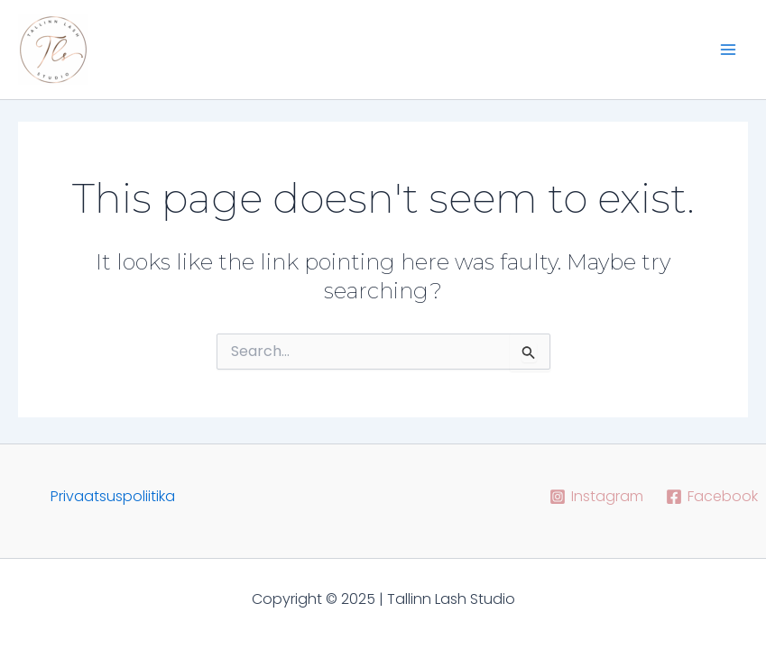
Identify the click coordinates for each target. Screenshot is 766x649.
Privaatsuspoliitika (113, 496)
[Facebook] (711, 497)
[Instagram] (596, 497)
